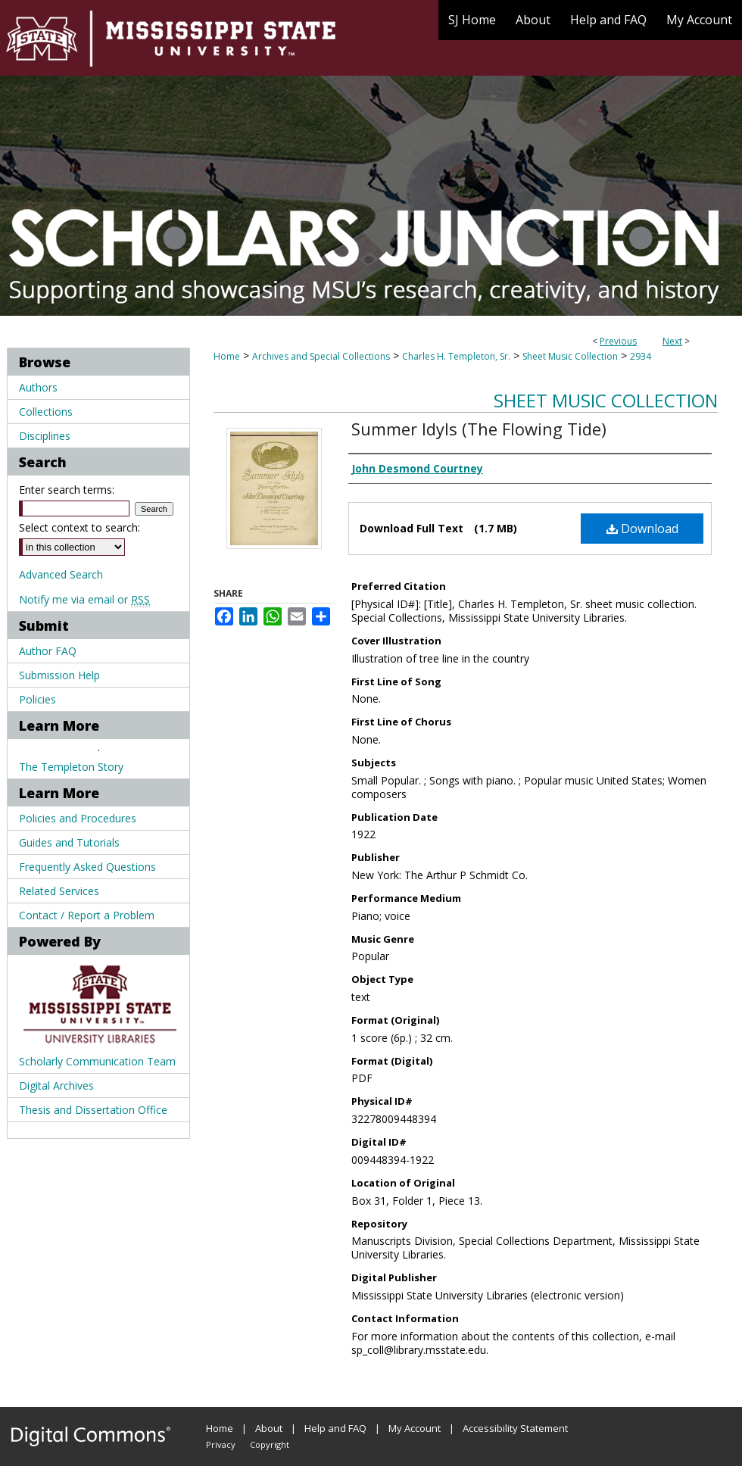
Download (642, 528)
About (268, 1428)
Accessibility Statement (515, 1428)
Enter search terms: (66, 489)
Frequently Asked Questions (87, 866)
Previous (618, 341)
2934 (640, 356)
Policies (37, 699)
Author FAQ (47, 651)
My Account (414, 1428)
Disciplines (44, 436)
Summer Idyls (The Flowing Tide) (478, 428)
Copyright (269, 1444)
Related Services (59, 891)
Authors (38, 387)
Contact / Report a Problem (86, 915)
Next (672, 341)
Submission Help (59, 675)
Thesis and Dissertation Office (93, 1110)
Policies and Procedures (77, 818)
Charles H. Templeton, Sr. (456, 356)
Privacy (220, 1444)
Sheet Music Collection (570, 356)
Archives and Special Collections (321, 356)
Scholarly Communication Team (97, 1061)
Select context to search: (79, 527)
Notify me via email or (84, 599)
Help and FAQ (335, 1428)
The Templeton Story (71, 767)
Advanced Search (61, 574)
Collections (46, 411)
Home (227, 356)
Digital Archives (56, 1085)
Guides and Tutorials (69, 842)
